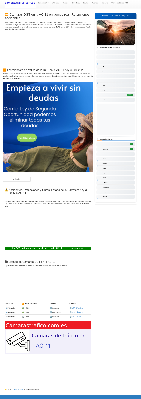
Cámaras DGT (43, 3)
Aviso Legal (82, 397)
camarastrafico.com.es (35, 397)
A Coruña (16, 179)
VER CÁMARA (77, 308)
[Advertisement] (48, 49)
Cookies (74, 397)
